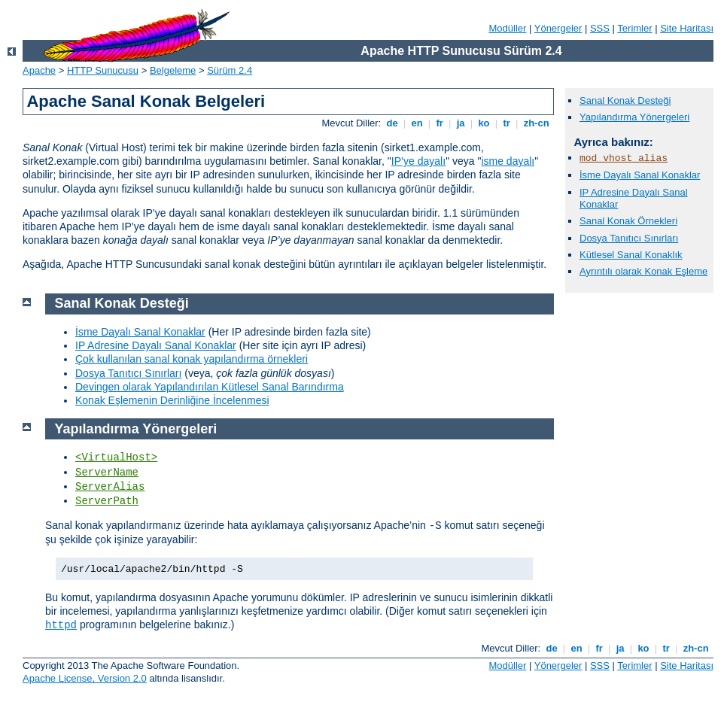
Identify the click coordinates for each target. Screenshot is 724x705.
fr (439, 123)
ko (484, 123)
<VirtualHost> (116, 457)
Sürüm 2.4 (229, 70)
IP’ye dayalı (418, 161)
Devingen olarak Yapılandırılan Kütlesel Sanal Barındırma (209, 387)
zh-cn (536, 123)
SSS (600, 28)
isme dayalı (507, 161)
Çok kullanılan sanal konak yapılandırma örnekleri (191, 359)
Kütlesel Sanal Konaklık (631, 254)
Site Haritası (686, 28)
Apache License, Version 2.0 (85, 678)
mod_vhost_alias (624, 158)
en (417, 123)
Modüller (508, 28)
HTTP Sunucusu (102, 70)
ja (460, 123)
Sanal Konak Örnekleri (628, 220)
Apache (39, 70)
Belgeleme (173, 70)
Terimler (634, 28)
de (392, 123)
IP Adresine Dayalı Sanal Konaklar (155, 345)
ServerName (106, 472)
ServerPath (106, 501)
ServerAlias (109, 487)
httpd (61, 625)
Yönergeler (558, 28)
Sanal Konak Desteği (625, 100)
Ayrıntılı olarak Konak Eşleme (643, 271)
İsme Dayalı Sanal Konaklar (640, 175)
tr (506, 123)
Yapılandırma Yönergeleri (634, 117)
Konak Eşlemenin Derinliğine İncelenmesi (172, 400)
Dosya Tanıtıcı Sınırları (629, 238)
